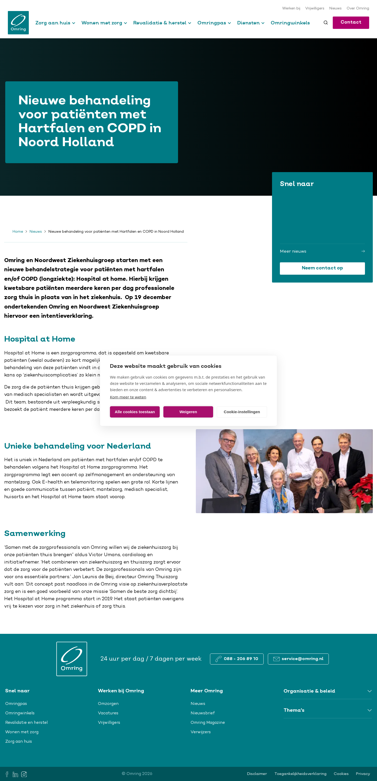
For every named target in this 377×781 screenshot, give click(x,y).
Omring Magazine (208, 723)
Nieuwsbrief (203, 713)
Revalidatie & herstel (159, 23)
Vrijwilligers (314, 8)
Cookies (341, 774)
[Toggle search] (326, 22)
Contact (351, 22)
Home (18, 232)
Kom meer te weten (128, 396)
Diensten (248, 23)
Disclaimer (257, 774)
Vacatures (108, 713)
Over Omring (358, 8)
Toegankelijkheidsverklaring (300, 774)
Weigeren (188, 412)
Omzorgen (108, 704)
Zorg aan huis (52, 23)
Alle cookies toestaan (135, 412)
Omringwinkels (290, 23)
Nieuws (335, 8)
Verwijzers (201, 732)
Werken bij (291, 8)
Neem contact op (322, 268)
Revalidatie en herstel (26, 723)
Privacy (363, 774)
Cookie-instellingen (242, 412)
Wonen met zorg (101, 23)
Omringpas (211, 23)
